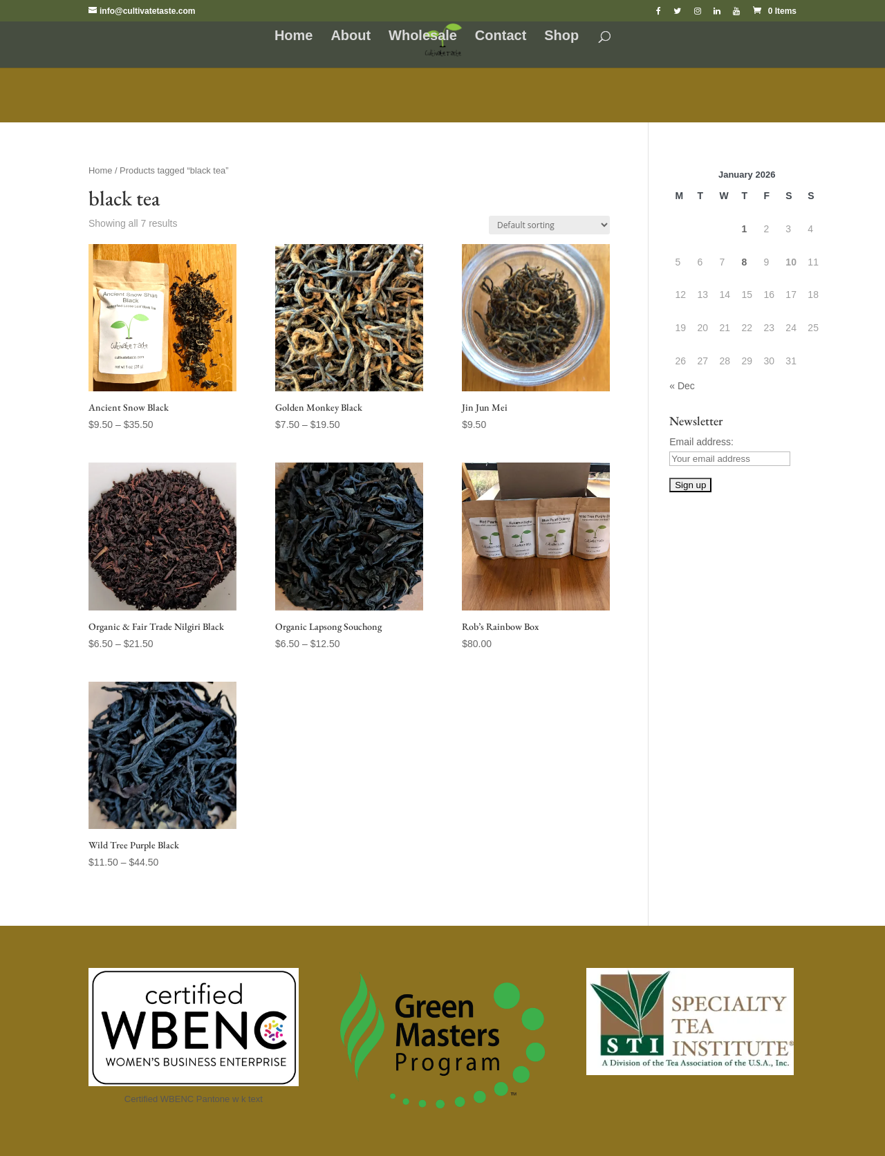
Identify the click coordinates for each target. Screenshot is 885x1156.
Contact (500, 36)
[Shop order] (549, 225)
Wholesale (423, 36)
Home (293, 36)
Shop (561, 36)
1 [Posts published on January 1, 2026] (744, 228)
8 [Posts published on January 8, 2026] (744, 262)
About (350, 36)
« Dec (682, 385)
